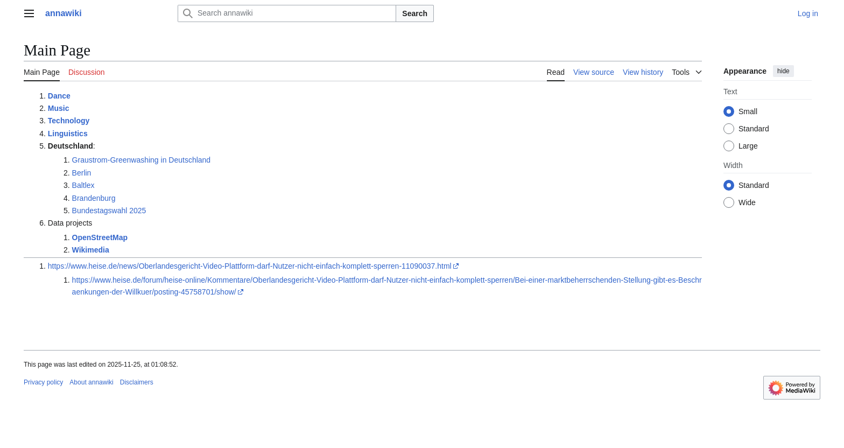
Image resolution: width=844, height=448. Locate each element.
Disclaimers (136, 382)
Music (58, 108)
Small (747, 111)
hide (783, 71)
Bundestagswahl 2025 (109, 210)
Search (414, 13)
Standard (753, 128)
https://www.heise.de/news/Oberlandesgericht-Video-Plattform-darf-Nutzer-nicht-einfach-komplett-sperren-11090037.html (250, 266)
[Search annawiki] (287, 13)
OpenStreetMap (100, 237)
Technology (69, 120)
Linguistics (68, 133)
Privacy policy (43, 382)
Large (748, 146)
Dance (59, 96)
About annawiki (91, 382)
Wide (747, 202)
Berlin (82, 173)
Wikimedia (90, 250)
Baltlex (83, 185)
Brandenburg (94, 198)
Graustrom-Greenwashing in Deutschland (141, 160)
